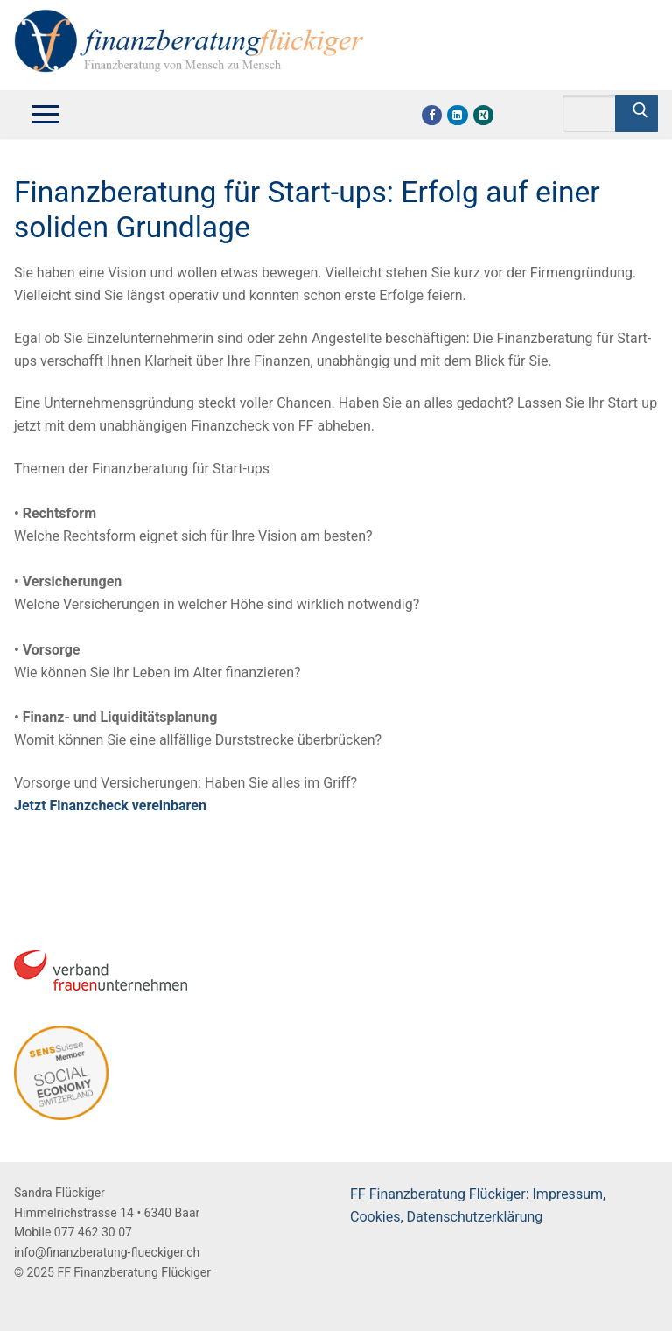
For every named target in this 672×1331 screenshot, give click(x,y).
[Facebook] (432, 115)
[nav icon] (46, 113)
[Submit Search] (636, 113)
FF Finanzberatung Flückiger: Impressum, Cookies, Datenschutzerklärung (478, 1205)
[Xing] (483, 115)
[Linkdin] (457, 115)
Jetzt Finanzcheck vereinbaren (110, 805)
